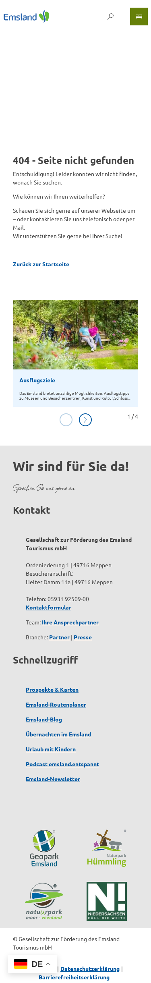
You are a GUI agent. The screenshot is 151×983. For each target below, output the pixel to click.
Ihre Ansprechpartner (70, 622)
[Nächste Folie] (85, 419)
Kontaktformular (48, 607)
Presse (83, 637)
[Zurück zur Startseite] (26, 16)
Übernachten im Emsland (58, 734)
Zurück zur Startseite (41, 264)
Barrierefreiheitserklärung (74, 977)
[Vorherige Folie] (66, 419)
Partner (59, 637)
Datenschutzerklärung (90, 968)
